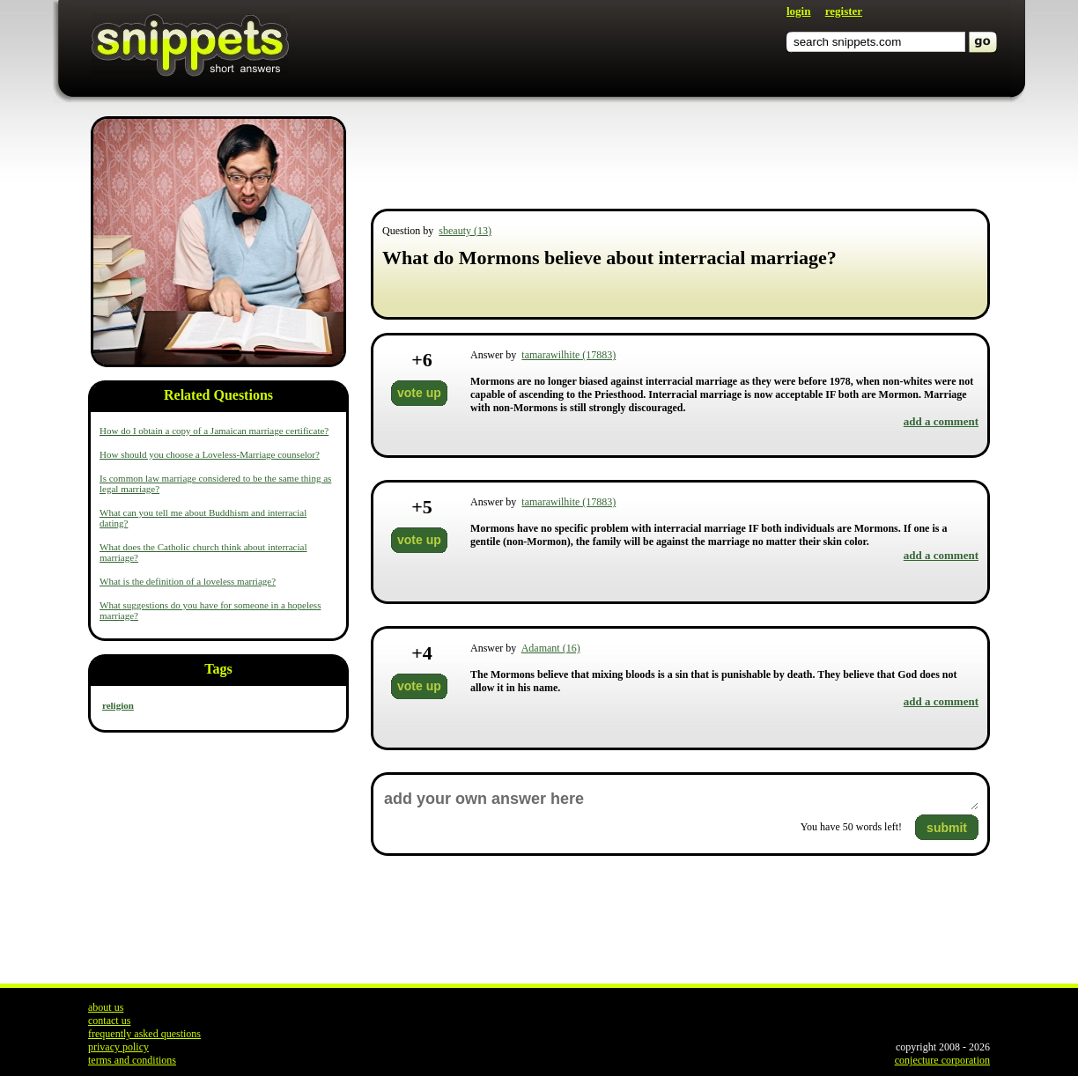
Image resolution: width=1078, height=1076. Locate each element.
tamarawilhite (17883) (568, 355)
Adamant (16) (550, 648)
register (843, 11)
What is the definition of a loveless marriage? (188, 581)
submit (947, 828)
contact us (109, 1020)
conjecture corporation (942, 1060)
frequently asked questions (144, 1034)
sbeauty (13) (465, 231)
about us (105, 1007)
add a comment (941, 421)
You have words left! (851, 827)
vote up (419, 393)
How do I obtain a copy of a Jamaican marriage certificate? (214, 430)
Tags (218, 668)
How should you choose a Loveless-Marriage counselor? (210, 454)
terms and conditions (132, 1060)
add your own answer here (680, 799)
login (798, 11)
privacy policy (118, 1047)
